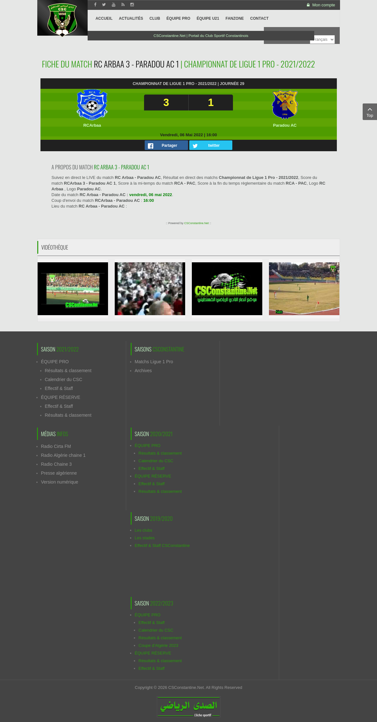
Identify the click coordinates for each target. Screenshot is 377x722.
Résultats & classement (68, 370)
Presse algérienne (59, 473)
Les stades (145, 537)
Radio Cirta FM (56, 446)
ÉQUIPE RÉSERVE (60, 397)
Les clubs (143, 530)
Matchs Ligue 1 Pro (154, 361)
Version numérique (59, 482)
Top (370, 111)
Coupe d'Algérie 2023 (158, 645)
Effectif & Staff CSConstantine (162, 545)
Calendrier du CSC (64, 379)
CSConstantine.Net (196, 223)
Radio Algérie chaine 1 (63, 455)
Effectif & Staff (59, 388)
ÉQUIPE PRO (55, 361)
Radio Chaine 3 (56, 464)
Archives (143, 370)
